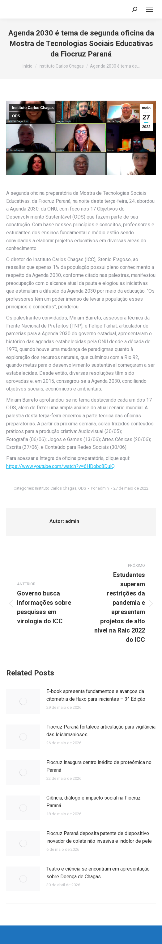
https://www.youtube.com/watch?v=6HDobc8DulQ (60, 466)
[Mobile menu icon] (149, 9)
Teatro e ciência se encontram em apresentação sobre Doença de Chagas (98, 873)
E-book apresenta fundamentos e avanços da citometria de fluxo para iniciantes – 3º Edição (95, 695)
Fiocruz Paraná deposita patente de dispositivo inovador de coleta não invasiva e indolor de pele (99, 837)
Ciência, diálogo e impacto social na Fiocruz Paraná (93, 802)
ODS (16, 116)
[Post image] (23, 701)
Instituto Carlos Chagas (33, 108)
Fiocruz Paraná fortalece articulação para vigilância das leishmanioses (101, 731)
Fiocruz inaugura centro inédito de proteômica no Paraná (98, 766)
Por (100, 488)
